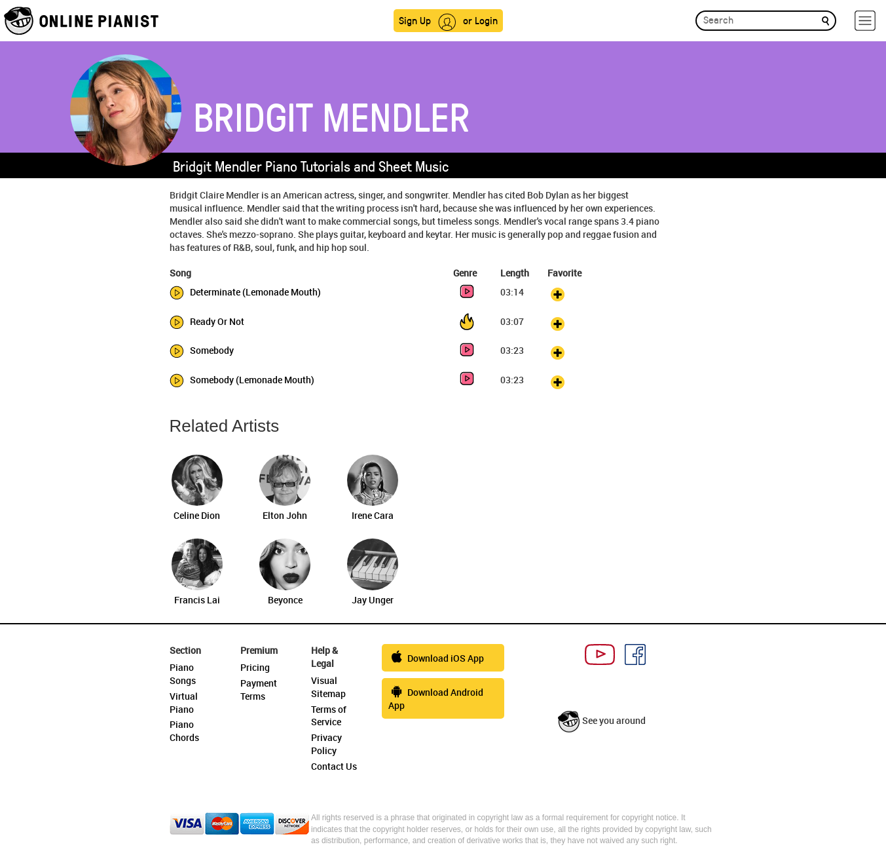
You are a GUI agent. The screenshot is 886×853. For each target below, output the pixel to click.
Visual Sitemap (328, 687)
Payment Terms (258, 689)
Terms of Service (328, 716)
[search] (825, 20)
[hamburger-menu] (865, 20)
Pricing (255, 667)
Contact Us (334, 766)
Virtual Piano (184, 702)
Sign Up (415, 20)
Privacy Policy (326, 744)
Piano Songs (183, 674)
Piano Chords (184, 731)
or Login (480, 20)
